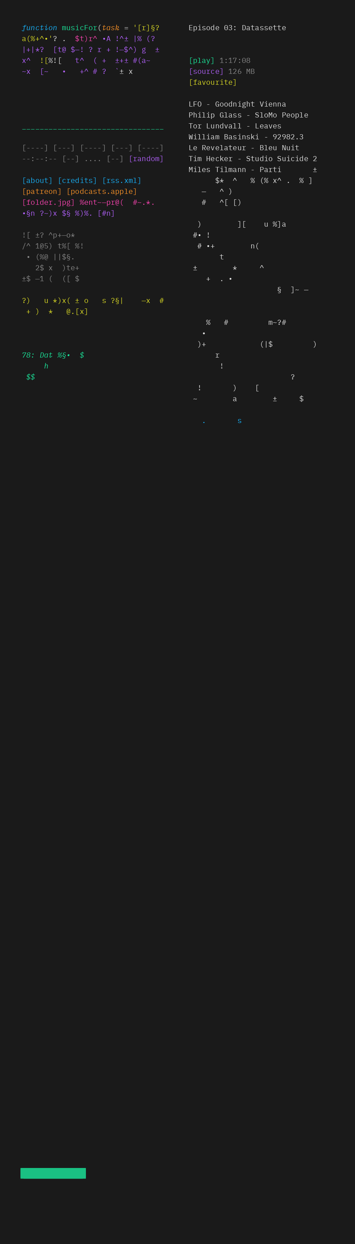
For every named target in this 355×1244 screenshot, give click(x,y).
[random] (146, 158)
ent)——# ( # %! (117, 202)
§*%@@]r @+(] (48, 202)
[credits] (78, 180)
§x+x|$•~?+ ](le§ (101, 191)
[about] (37, 180)
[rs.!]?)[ (122, 180)
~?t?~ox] (42, 191)
